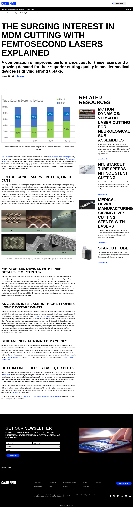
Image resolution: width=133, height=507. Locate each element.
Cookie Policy (50, 495)
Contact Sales (119, 3)
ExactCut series (11, 357)
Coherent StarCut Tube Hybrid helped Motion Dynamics (39, 396)
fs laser (15, 393)
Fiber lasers (5, 157)
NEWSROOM (38, 486)
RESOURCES (66, 486)
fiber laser (6, 375)
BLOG (85, 483)
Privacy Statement (39, 495)
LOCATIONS (52, 483)
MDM (33, 372)
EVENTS (98, 483)
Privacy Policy (6, 467)
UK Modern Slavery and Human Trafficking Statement (49, 496)
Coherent (20, 76)
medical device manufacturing (58, 157)
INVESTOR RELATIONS (69, 483)
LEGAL (51, 486)
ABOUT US (37, 483)
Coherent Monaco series (42, 316)
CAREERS (86, 486)
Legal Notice (59, 495)
